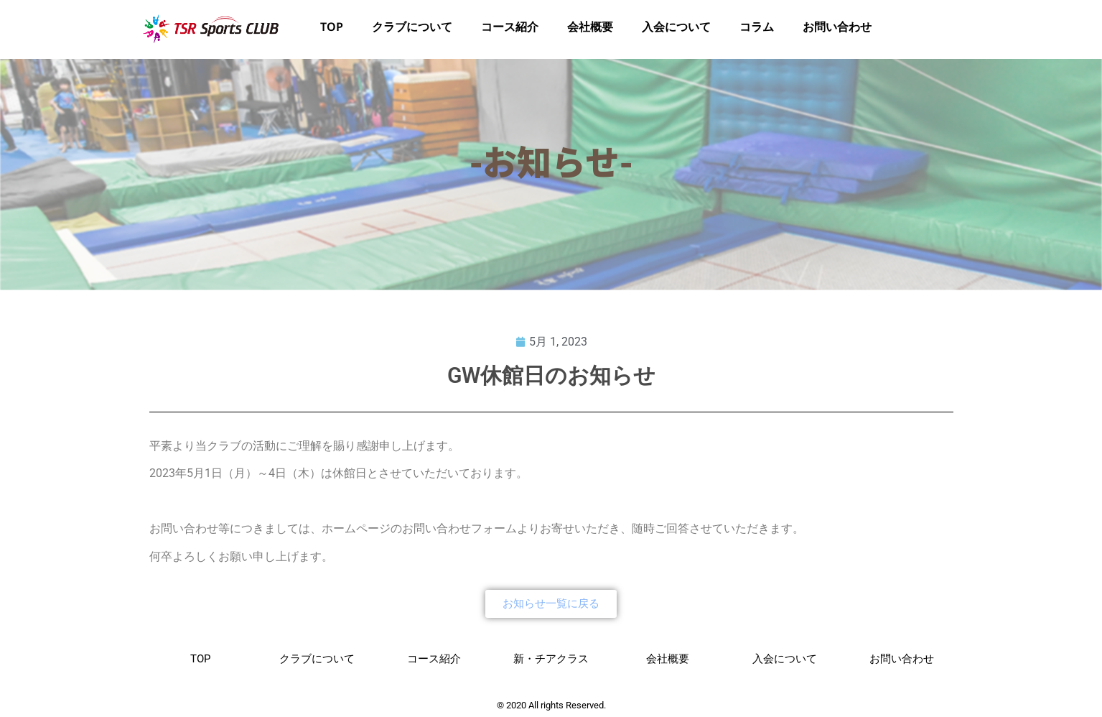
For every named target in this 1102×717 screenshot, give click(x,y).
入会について (676, 30)
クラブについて (412, 30)
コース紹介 (509, 30)
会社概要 (590, 30)
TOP (331, 30)
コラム (756, 30)
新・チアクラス (551, 658)
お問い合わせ (837, 30)
